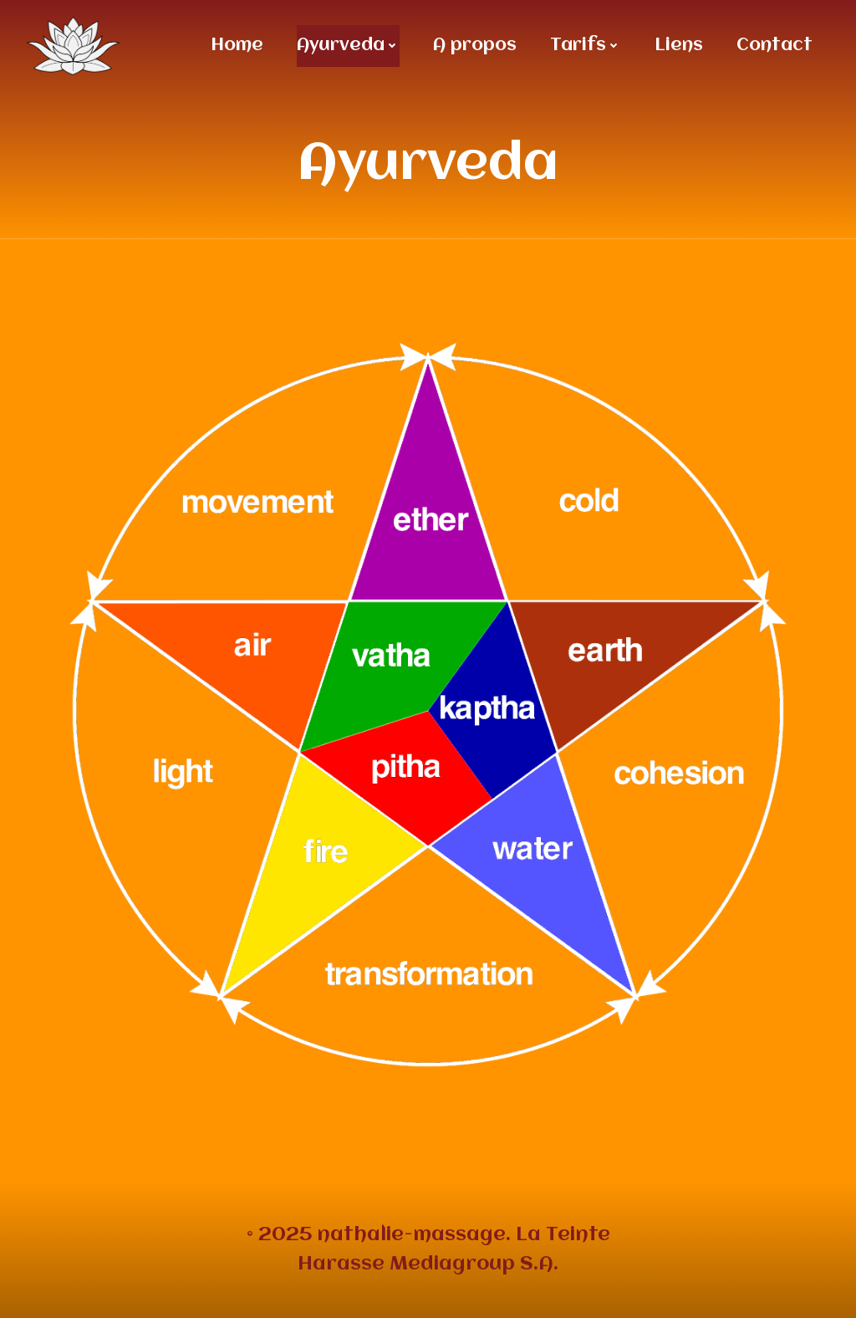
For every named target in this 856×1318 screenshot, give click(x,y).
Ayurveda (348, 45)
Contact (774, 45)
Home (237, 45)
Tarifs (585, 45)
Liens (679, 45)
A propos (475, 45)
